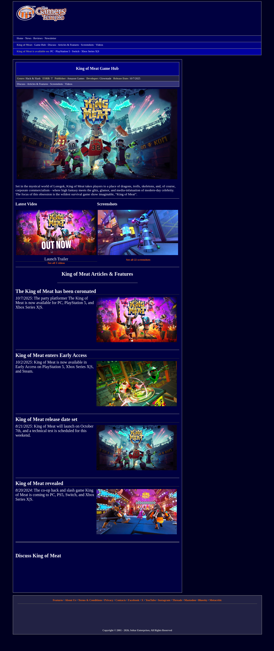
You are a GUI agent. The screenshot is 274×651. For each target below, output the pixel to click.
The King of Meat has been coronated (56, 291)
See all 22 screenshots (138, 259)
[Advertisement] (166, 14)
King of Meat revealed (39, 483)
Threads (177, 600)
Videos (99, 44)
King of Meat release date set (47, 419)
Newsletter (50, 38)
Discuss (52, 44)
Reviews (38, 38)
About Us (70, 600)
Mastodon (190, 600)
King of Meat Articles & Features (97, 274)
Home (41, 13)
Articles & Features (68, 44)
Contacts (121, 600)
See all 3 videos (56, 263)
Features (58, 600)
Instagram (164, 600)
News (28, 38)
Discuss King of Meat (38, 555)
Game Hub (40, 44)
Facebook (133, 600)
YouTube (150, 600)
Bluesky (202, 600)
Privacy (108, 600)
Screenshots (87, 44)
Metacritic (215, 600)
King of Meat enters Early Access (51, 355)
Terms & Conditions (90, 600)
